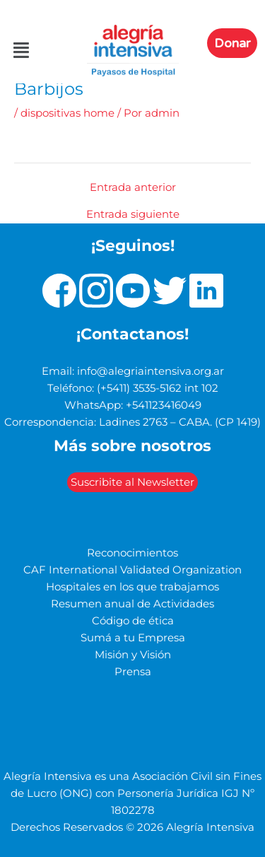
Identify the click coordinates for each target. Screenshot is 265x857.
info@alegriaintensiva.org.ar (150, 371)
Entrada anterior (133, 187)
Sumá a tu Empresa (133, 637)
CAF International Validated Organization (132, 570)
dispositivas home (67, 113)
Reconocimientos (132, 553)
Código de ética (133, 620)
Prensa (132, 671)
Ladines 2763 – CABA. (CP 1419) (180, 422)
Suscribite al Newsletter (132, 482)
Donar (232, 43)
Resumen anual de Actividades (132, 603)
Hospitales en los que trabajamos (132, 587)
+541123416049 (163, 405)
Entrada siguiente (132, 214)
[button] (13, 50)
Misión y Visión (133, 654)
